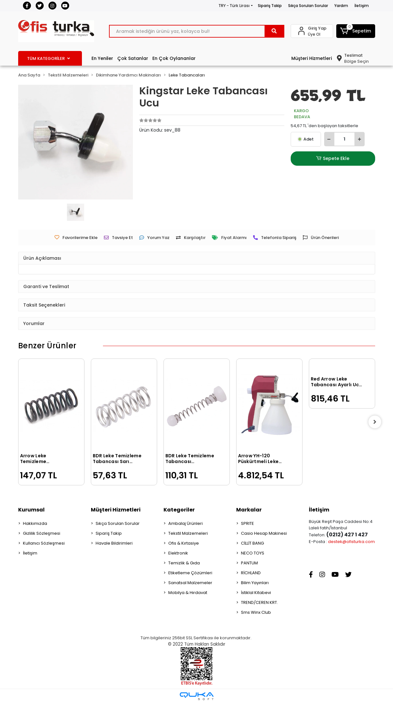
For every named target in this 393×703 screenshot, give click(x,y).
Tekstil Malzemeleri (188, 533)
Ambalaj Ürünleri (185, 523)
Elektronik (178, 553)
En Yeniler (102, 58)
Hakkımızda (35, 523)
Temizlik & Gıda (184, 563)
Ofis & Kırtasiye (183, 543)
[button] (355, 31)
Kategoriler (179, 509)
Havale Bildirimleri (114, 543)
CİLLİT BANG (252, 543)
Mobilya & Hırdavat (187, 593)
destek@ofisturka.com (351, 542)
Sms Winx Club (256, 612)
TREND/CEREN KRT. (259, 602)
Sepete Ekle (332, 158)
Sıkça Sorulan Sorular (308, 5)
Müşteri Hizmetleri (311, 58)
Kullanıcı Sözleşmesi (44, 543)
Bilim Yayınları (255, 583)
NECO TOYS (252, 553)
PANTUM (249, 563)
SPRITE (247, 523)
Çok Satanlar (132, 58)
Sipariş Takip (270, 5)
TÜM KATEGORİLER (48, 58)
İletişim (361, 5)
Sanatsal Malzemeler (190, 583)
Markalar (249, 509)
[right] (375, 422)
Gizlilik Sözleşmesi (41, 533)
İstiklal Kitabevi (256, 593)
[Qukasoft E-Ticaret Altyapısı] (197, 696)
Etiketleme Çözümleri (190, 573)
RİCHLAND (251, 573)
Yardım (341, 5)
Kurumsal (31, 509)
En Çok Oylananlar (174, 58)
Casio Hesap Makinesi (264, 533)
